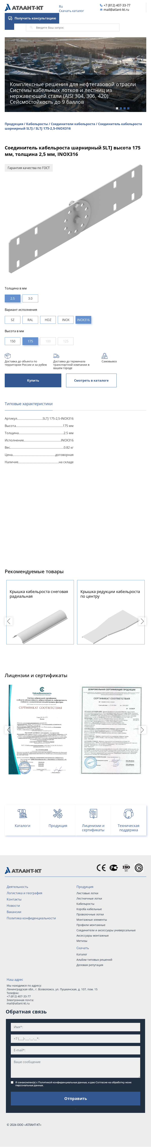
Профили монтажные (90, 925)
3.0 (30, 298)
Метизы (81, 941)
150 (12, 341)
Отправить (75, 1098)
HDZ (48, 320)
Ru (61, 6)
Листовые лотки (87, 893)
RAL (30, 320)
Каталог (81, 954)
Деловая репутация (89, 965)
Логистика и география (24, 893)
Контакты (14, 899)
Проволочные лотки (90, 914)
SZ (12, 320)
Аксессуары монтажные (92, 935)
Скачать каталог (71, 11)
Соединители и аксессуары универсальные (106, 930)
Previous (9, 621)
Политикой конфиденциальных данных (62, 1082)
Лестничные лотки (89, 898)
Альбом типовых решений (94, 959)
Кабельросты (85, 904)
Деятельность (17, 887)
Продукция (84, 887)
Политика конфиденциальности (31, 918)
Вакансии (14, 912)
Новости (13, 905)
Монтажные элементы (91, 919)
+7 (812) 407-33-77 (117, 5)
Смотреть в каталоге (91, 380)
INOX (65, 320)
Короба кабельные (89, 909)
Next (143, 621)
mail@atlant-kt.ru (116, 9)
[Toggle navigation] (9, 25)
